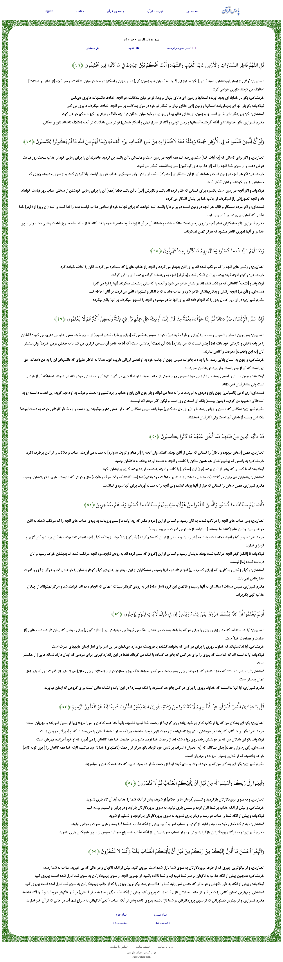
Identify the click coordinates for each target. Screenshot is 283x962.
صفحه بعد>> (120, 923)
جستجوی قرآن (115, 11)
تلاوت (134, 48)
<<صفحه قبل (162, 923)
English (48, 11)
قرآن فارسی (134, 952)
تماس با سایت (119, 946)
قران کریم (150, 952)
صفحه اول (192, 11)
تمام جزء (121, 914)
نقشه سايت (142, 946)
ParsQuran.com (141, 956)
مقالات (80, 11)
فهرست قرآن (155, 11)
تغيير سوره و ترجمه (181, 48)
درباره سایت (165, 946)
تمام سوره (160, 914)
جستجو (93, 48)
